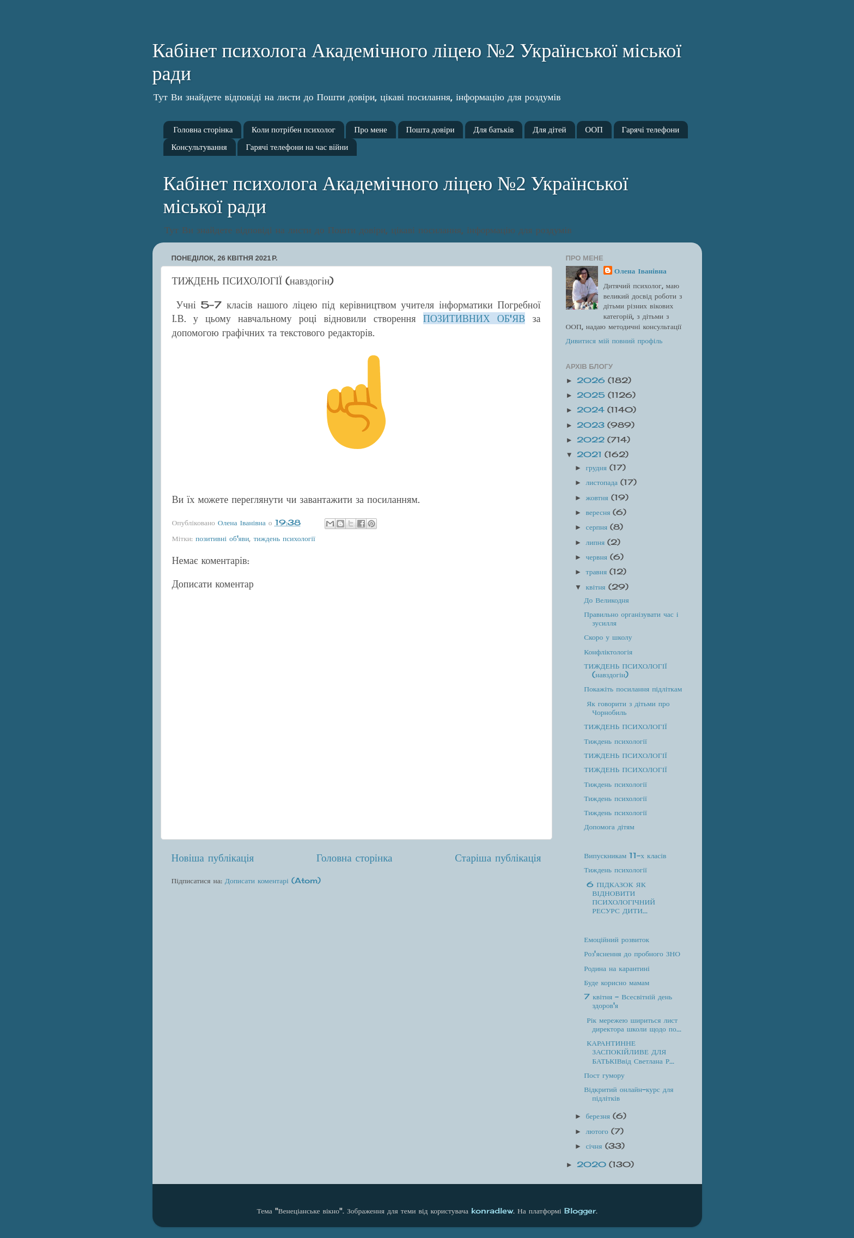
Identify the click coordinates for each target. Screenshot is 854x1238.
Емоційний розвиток (616, 939)
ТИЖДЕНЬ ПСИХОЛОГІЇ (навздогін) (625, 670)
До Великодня (606, 600)
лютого (598, 1131)
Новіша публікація (213, 857)
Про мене (370, 129)
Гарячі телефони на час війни (297, 147)
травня (598, 571)
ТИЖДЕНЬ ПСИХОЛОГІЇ (625, 726)
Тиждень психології (615, 741)
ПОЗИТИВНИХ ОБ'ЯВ (474, 318)
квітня (597, 586)
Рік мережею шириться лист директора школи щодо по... (632, 1024)
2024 (592, 409)
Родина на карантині (616, 968)
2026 (592, 380)
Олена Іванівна (640, 270)
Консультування (199, 147)
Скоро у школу (608, 637)
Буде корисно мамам (616, 982)
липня (597, 542)
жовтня (598, 497)
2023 (592, 425)
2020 (593, 1164)
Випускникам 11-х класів (625, 855)
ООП (594, 129)
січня (595, 1146)
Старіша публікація (498, 857)
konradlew (492, 1210)
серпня (598, 527)
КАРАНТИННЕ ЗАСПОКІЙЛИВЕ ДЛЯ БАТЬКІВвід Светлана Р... (629, 1052)
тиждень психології (284, 538)
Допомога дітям (609, 826)
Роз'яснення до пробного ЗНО (632, 953)
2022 (592, 439)
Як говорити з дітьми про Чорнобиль (626, 708)
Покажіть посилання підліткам (633, 688)
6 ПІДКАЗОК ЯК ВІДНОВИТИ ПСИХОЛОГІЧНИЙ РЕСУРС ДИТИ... (619, 897)
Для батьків (493, 129)
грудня (597, 467)
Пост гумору (604, 1075)
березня (599, 1116)
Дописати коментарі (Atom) (273, 880)
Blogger (580, 1210)
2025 (592, 395)
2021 (591, 454)
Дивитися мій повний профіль (614, 340)
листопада (603, 482)
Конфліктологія (608, 651)
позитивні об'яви (222, 538)
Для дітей (549, 129)
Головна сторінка (203, 129)
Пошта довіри (430, 129)
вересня (599, 512)
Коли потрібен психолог (293, 129)
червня (598, 557)
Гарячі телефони (651, 129)
